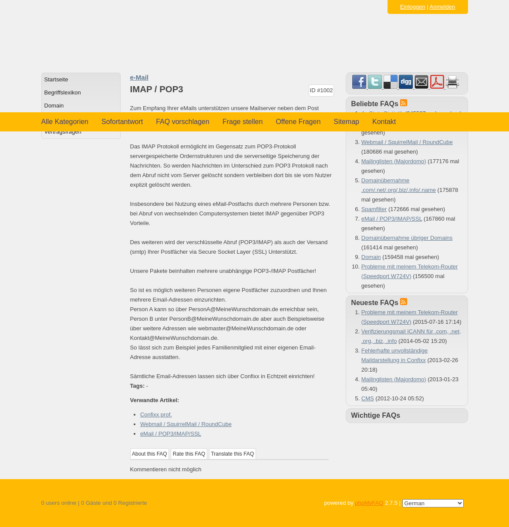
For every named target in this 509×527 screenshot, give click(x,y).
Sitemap (346, 121)
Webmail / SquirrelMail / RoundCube (186, 424)
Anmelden (442, 6)
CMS (367, 398)
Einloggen (412, 6)
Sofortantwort (122, 121)
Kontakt (384, 121)
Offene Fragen (298, 121)
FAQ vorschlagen (182, 121)
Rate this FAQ (189, 454)
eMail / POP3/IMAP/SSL (170, 433)
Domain (54, 105)
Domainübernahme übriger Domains (407, 238)
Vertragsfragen (62, 131)
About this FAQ (149, 454)
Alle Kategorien (65, 121)
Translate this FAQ (232, 454)
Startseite (56, 79)
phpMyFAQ (369, 503)
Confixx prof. (156, 414)
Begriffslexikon (62, 92)
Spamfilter (374, 209)
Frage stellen (242, 121)
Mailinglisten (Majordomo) (393, 161)
